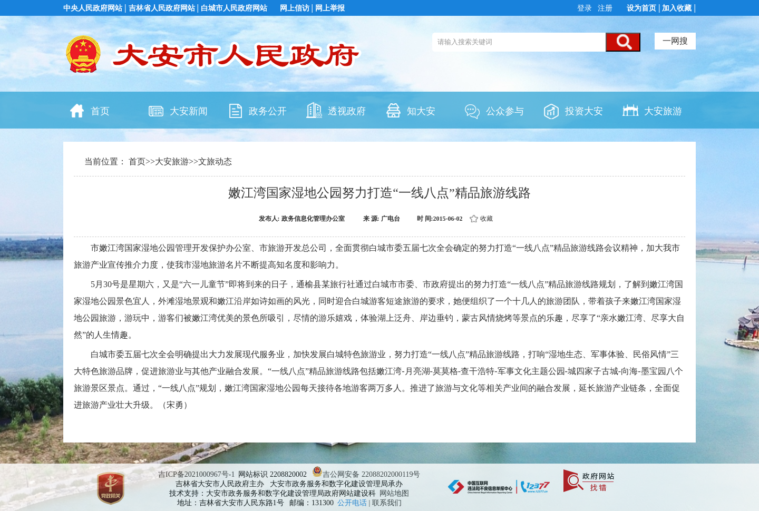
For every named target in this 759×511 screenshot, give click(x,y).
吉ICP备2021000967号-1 (196, 474)
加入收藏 (677, 8)
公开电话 (353, 503)
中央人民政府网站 (92, 8)
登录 (585, 8)
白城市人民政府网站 (234, 8)
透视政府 (336, 110)
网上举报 (330, 8)
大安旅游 (652, 110)
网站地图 (394, 493)
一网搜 (675, 40)
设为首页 (641, 8)
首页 (89, 110)
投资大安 (573, 110)
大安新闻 (178, 110)
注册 (604, 8)
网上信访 (294, 8)
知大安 (410, 110)
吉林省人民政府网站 (162, 8)
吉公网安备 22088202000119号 (366, 474)
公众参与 (494, 110)
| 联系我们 (385, 503)
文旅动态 (215, 161)
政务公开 (257, 110)
